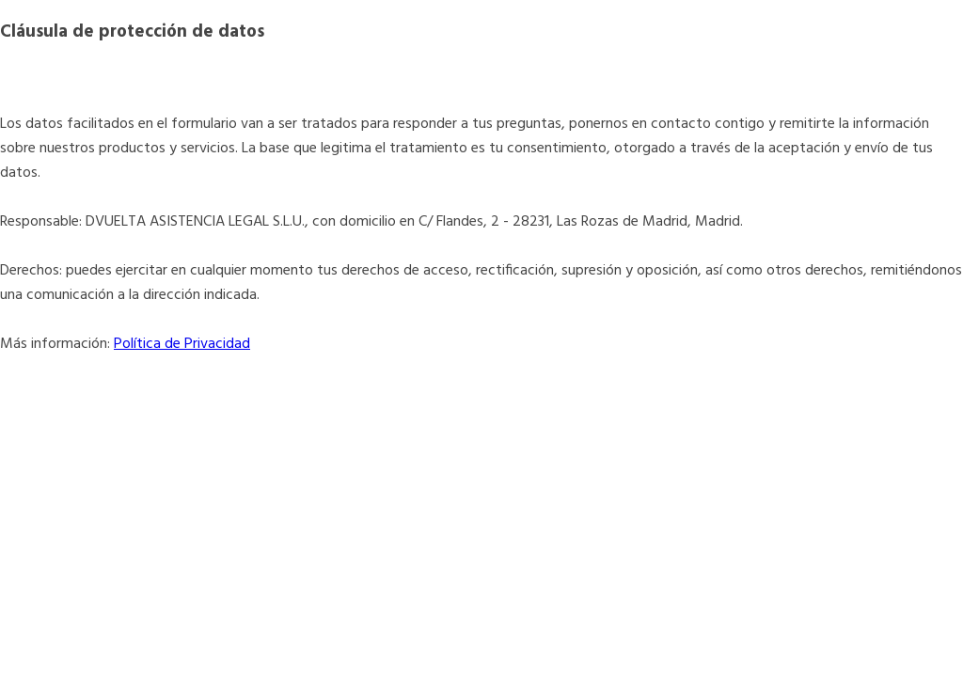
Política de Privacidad (182, 344)
